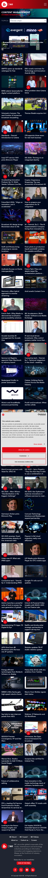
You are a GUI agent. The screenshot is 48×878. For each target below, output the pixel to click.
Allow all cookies (24, 450)
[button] (45, 4)
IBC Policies (35, 837)
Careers (34, 840)
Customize (24, 456)
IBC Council (23, 837)
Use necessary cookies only (24, 462)
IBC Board (12, 837)
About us (14, 840)
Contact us (24, 840)
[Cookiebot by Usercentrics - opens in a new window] (38, 415)
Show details (38, 444)
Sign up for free (24, 863)
